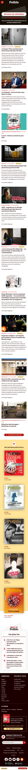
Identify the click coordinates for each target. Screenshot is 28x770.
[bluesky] (10, 759)
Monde (3, 691)
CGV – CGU (20, 750)
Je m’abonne (17, 683)
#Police (8, 709)
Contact (8, 748)
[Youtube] (14, 759)
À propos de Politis (19, 687)
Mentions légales (16, 748)
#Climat (3, 709)
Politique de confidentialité (10, 752)
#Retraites (19, 709)
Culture (3, 689)
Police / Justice (5, 700)
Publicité (21, 752)
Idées (2, 687)
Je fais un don (17, 679)
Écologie (3, 683)
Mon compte (17, 689)
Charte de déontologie (9, 750)
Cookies (13, 755)
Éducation (4, 696)
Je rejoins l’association (19, 685)
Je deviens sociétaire (19, 681)
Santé (2, 698)
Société (3, 685)
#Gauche (13, 709)
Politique (3, 681)
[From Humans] (21, 759)
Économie (4, 694)
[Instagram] (18, 759)
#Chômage (4, 711)
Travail (3, 693)
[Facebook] (6, 759)
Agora (3, 679)
